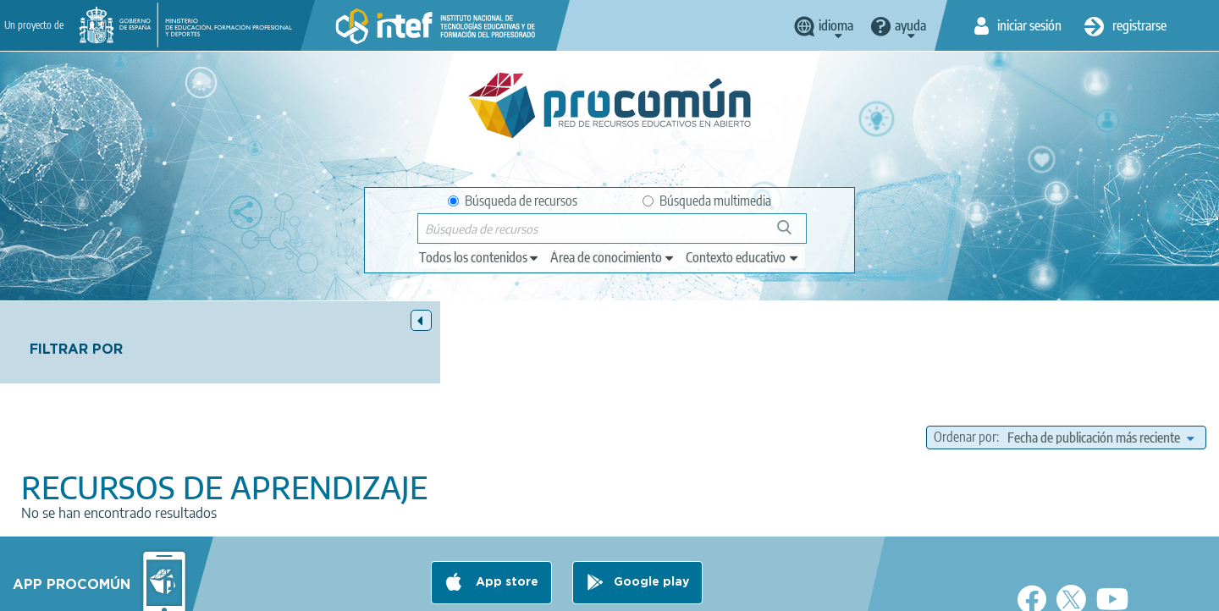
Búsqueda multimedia (707, 200)
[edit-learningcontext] (743, 257)
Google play (651, 524)
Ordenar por (965, 355)
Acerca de (259, 590)
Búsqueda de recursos (512, 200)
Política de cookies (568, 590)
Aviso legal (336, 590)
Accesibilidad (672, 590)
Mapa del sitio (766, 590)
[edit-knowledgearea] (613, 257)
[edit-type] (479, 257)
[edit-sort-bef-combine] (1100, 355)
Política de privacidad (442, 590)
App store (505, 524)
